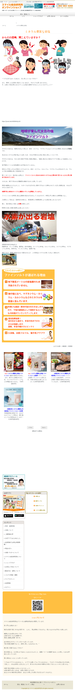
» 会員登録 (7, 583)
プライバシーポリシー (49, 683)
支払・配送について (23, 15)
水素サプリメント (39, 505)
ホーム (10, 16)
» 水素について (8, 530)
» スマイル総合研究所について (12, 557)
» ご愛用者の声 (8, 534)
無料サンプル (38, 501)
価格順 (64, 346)
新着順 (70, 346)
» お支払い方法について (11, 567)
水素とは (37, 496)
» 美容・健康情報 (9, 526)
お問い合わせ (49, 16)
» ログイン (7, 587)
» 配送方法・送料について (12, 571)
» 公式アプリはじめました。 (12, 538)
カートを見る (62, 16)
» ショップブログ (9, 562)
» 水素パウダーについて (11, 552)
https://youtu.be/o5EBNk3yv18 (11, 121)
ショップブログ (36, 16)
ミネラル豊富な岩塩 (21, 25)
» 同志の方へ (8, 548)
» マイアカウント (9, 579)
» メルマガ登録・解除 (10, 575)
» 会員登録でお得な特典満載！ (12, 543)
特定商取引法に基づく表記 (36, 683)
